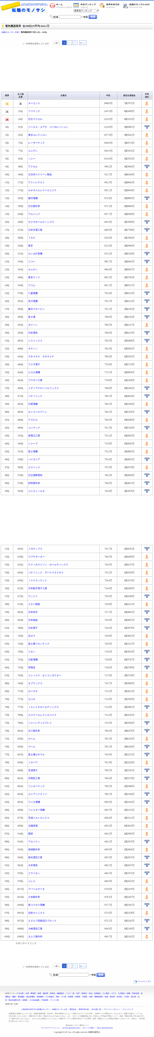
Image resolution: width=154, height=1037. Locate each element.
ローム (31, 738)
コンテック (34, 427)
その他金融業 (34, 1000)
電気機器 (21, 997)
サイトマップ (128, 1009)
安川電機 (33, 301)
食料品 (52, 993)
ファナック (34, 111)
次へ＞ (83, 43)
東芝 (30, 245)
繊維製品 (60, 993)
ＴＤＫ (31, 238)
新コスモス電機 (36, 905)
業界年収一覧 (85, 5)
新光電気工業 (35, 857)
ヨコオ (31, 699)
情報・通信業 (110, 997)
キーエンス (34, 103)
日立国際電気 (35, 475)
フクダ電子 (34, 364)
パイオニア (34, 459)
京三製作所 (34, 731)
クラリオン (34, 873)
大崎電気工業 (35, 928)
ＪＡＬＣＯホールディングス (43, 707)
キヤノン (33, 348)
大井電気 (33, 865)
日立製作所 (34, 206)
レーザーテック (36, 143)
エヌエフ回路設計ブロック (42, 920)
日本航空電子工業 (37, 588)
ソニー (31, 158)
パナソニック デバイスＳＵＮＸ (46, 572)
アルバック (34, 214)
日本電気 (33, 333)
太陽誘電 (33, 826)
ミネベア (33, 762)
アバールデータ (36, 889)
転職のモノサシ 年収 (10, 32)
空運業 (84, 997)
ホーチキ (33, 691)
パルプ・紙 (70, 993)
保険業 (24, 1000)
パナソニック (35, 396)
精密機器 (40, 997)
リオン (31, 651)
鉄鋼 (128, 993)
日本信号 (33, 612)
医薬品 (84, 993)
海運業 (77, 997)
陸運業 (70, 997)
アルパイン (34, 841)
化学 (78, 993)
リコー (31, 261)
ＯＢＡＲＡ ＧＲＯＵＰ (41, 356)
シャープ (33, 443)
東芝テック (34, 277)
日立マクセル (35, 119)
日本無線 (33, 620)
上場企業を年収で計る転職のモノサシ (35, 1009)
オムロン (33, 269)
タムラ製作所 (35, 936)
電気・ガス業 (61, 997)
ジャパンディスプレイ (40, 723)
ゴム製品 (106, 993)
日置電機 (33, 404)
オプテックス (35, 683)
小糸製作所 (34, 897)
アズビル (33, 420)
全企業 (21, 993)
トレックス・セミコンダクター (44, 675)
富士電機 (33, 451)
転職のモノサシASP (137, 5)
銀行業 (133, 997)
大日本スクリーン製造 (40, 174)
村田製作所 (34, 483)
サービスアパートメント (50, 1028)
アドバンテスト (36, 182)
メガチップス (35, 549)
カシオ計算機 (35, 253)
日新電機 (33, 659)
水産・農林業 (31, 993)
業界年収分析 (111, 5)
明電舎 (31, 667)
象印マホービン (36, 309)
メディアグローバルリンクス (43, 388)
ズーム (31, 746)
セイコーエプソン (37, 412)
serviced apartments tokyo (71, 1028)
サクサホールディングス (41, 222)
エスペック (34, 467)
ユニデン (33, 151)
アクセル (33, 166)
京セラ (31, 636)
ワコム (31, 285)
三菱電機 (33, 293)
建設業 (45, 993)
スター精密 (34, 604)
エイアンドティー (37, 794)
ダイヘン (33, 325)
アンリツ (33, 596)
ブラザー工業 (35, 380)
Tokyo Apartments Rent (105, 1028)
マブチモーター (36, 556)
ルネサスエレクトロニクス (42, 190)
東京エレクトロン (37, 135)
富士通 (31, 317)
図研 (30, 833)
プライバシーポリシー (112, 1009)
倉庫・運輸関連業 (96, 997)
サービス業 (54, 1000)
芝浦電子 (33, 770)
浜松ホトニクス (36, 913)
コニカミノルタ (36, 491)
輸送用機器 (30, 997)
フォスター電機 (36, 810)
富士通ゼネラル (36, 754)
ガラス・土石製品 (118, 993)
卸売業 (119, 997)
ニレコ (31, 881)
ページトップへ (142, 981)
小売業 (126, 997)
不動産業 (45, 1000)
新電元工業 (34, 435)
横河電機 (33, 198)
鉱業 (39, 993)
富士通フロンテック (38, 644)
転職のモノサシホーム (61, 5)
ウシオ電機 (34, 802)
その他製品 (50, 997)
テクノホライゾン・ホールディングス (48, 564)
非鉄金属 (135, 993)
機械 (14, 997)
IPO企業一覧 (96, 1009)
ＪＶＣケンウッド (37, 580)
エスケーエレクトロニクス (42, 715)
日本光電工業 (35, 230)
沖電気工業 (34, 778)
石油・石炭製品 (95, 993)
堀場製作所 (34, 849)
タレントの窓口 (88, 1028)
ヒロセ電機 (34, 372)
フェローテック (36, 786)
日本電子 (33, 628)
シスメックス (35, 340)
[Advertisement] (77, 36)
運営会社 (73, 1009)
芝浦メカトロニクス (38, 818)
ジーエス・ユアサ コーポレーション (48, 127)
